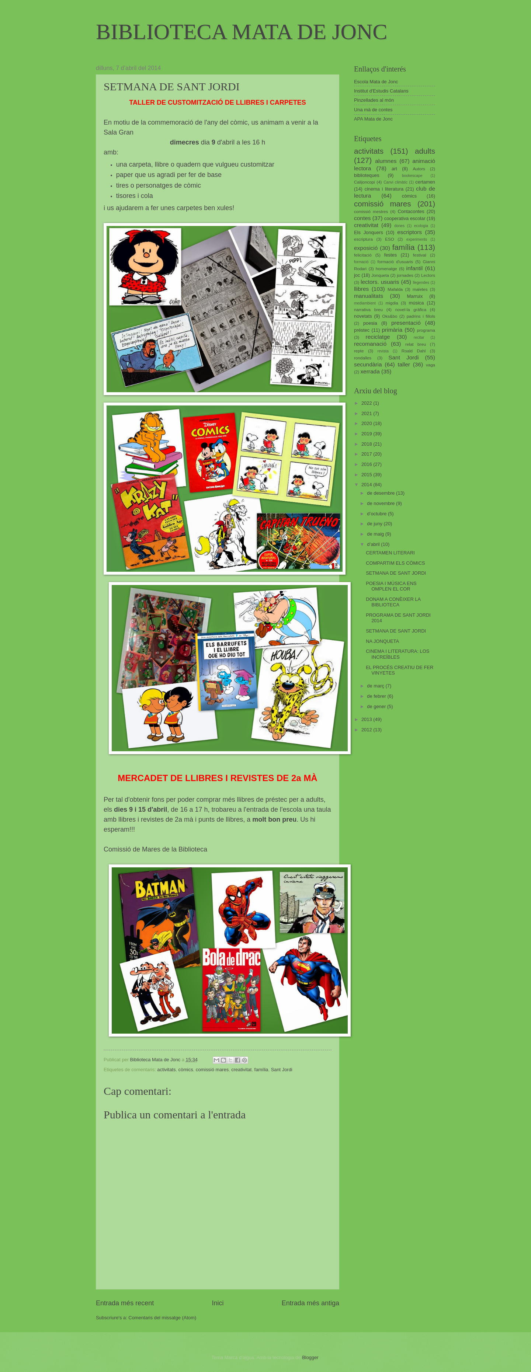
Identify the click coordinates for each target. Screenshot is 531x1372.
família (261, 1069)
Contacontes (411, 211)
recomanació (370, 344)
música (416, 303)
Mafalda (395, 289)
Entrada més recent (125, 1303)
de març (376, 686)
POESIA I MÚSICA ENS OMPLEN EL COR (391, 586)
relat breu (415, 344)
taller (404, 364)
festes (390, 255)
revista (383, 351)
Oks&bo (389, 316)
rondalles (362, 358)
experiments (416, 239)
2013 (367, 719)
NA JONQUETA (382, 641)
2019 (367, 433)
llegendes (421, 283)
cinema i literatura (384, 189)
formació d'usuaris (395, 262)
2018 (367, 444)
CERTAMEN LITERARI (390, 553)
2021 (367, 413)
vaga (430, 365)
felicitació (363, 255)
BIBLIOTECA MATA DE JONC (241, 32)
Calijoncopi (364, 182)
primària (392, 330)
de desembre (381, 493)
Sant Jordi (281, 1069)
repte (359, 351)
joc (357, 275)
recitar (419, 337)
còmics (185, 1069)
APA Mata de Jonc (373, 119)
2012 (367, 729)
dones (399, 226)
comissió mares (212, 1069)
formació (361, 262)
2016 (367, 464)
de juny (375, 523)
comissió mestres (371, 211)
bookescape (412, 176)
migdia (392, 303)
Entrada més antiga (310, 1303)
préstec (361, 330)
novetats (363, 316)
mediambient (365, 303)
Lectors (428, 275)
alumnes (385, 161)
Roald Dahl (414, 351)
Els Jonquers (368, 232)
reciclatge (377, 337)
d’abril (374, 544)
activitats (166, 1069)
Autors (419, 169)
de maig (376, 534)
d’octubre (377, 513)
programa (426, 330)
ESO (389, 239)
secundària (368, 364)
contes (362, 218)
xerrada (369, 371)
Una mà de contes (373, 109)
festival (419, 255)
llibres (361, 289)
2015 (367, 474)
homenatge (386, 269)
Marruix (415, 296)
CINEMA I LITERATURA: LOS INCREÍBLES (397, 653)
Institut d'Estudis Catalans (381, 91)
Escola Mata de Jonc (376, 81)
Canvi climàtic (395, 182)
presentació (406, 323)
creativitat (241, 1069)
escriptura (363, 239)
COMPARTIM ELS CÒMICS (395, 563)
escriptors (409, 232)
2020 (367, 423)
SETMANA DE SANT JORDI (396, 573)
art (394, 168)
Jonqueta (380, 275)
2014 (367, 484)
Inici (217, 1303)
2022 (367, 403)
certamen (425, 182)
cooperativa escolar (405, 218)
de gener (377, 706)
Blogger (310, 1357)
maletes (420, 289)
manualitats (368, 296)
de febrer (377, 696)
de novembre (381, 503)
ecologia (421, 226)
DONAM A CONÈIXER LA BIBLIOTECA (393, 601)
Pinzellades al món (374, 100)
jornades (405, 275)
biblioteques (366, 175)
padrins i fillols (421, 316)
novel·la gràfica (410, 309)
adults (425, 151)
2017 (367, 454)
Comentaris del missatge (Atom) (162, 1317)
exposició (366, 248)
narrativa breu (368, 309)
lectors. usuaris (380, 282)
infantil (414, 268)
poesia (370, 323)
